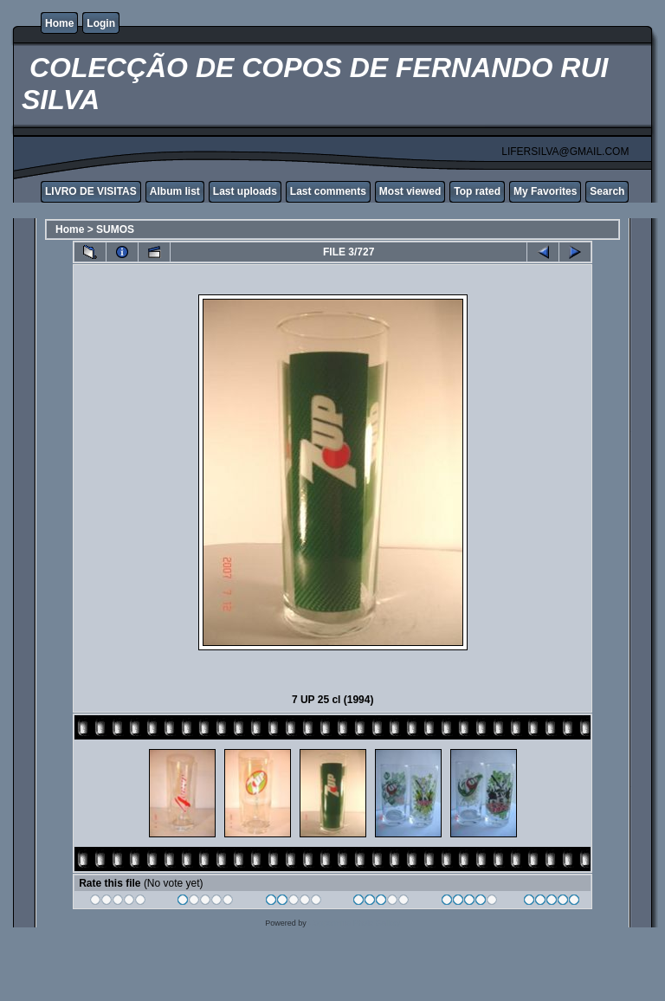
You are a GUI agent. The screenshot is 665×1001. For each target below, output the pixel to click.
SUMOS (115, 229)
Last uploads (245, 191)
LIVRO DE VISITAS (91, 191)
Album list (175, 191)
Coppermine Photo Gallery (354, 923)
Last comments (328, 191)
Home (59, 23)
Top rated (477, 191)
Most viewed (410, 191)
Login (101, 23)
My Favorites (545, 191)
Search (607, 191)
